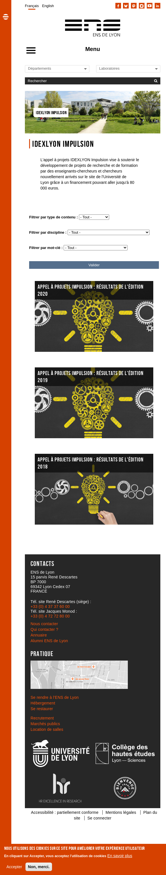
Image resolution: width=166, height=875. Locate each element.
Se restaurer (42, 708)
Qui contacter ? (44, 629)
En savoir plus (119, 855)
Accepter (14, 867)
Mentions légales (120, 812)
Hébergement (43, 703)
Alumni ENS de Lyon (49, 640)
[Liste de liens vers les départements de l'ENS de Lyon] (47, 68)
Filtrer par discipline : (47, 232)
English (48, 6)
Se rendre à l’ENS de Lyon (55, 697)
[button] (5, 16)
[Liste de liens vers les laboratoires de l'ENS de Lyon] (118, 68)
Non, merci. (38, 867)
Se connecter (99, 818)
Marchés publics (45, 723)
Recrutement (42, 718)
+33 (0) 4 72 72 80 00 (50, 616)
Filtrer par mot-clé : (45, 248)
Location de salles (47, 729)
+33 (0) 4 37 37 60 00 (50, 606)
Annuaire (39, 635)
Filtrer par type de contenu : (53, 217)
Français (32, 6)
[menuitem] (32, 5)
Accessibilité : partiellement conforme (65, 812)
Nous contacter (44, 623)
